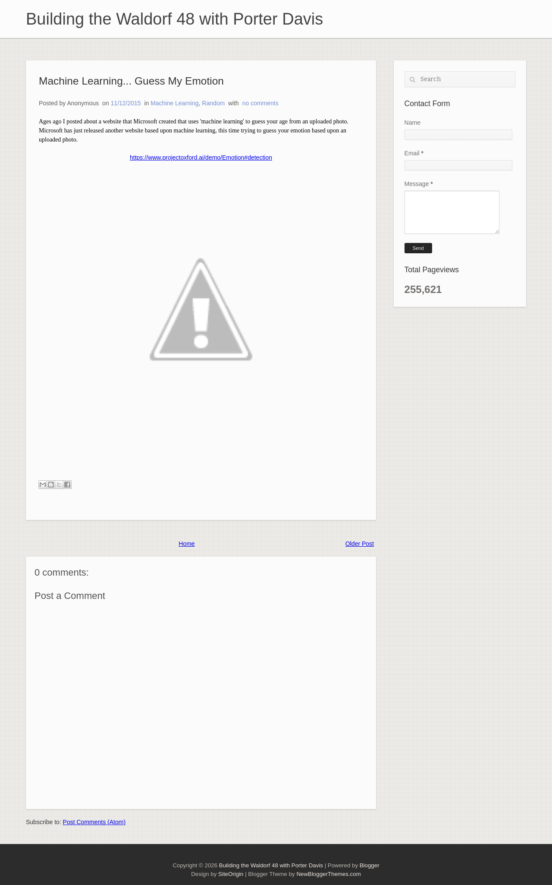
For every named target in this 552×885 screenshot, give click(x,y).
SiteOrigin (230, 874)
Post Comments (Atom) (94, 822)
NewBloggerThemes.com (328, 874)
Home (186, 543)
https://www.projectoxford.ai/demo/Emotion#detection (201, 157)
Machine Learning (174, 103)
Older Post (359, 543)
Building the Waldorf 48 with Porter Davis (174, 19)
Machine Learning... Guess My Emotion (131, 81)
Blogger (370, 865)
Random (213, 103)
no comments (260, 103)
